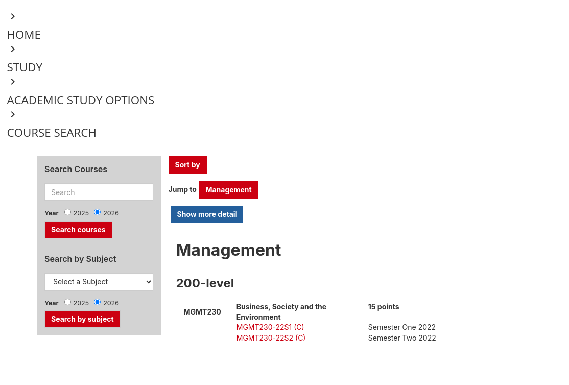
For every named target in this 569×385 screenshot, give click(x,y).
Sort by (187, 164)
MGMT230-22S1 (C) (270, 327)
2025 (81, 213)
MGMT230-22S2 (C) (271, 337)
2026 (111, 213)
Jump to (183, 189)
